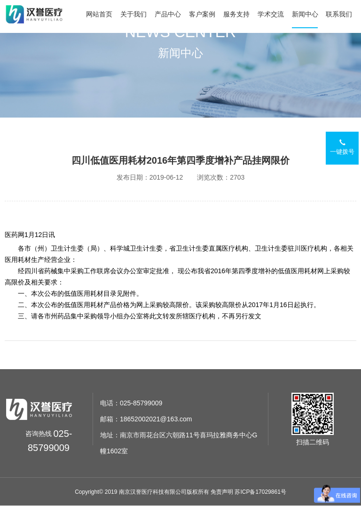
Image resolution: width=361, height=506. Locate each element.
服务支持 (236, 14)
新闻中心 (305, 14)
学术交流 (271, 14)
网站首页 (99, 14)
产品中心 (168, 14)
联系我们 (339, 14)
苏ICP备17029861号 (260, 492)
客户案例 (202, 14)
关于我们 (133, 14)
